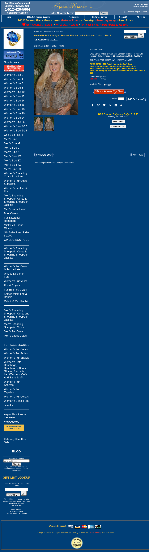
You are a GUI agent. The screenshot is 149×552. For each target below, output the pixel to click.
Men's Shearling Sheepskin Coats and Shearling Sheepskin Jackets (16, 315)
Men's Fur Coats (13, 331)
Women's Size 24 (14, 117)
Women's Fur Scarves (12, 383)
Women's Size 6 (13, 83)
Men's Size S (11, 139)
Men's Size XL (12, 152)
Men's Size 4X (12, 164)
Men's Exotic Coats (15, 335)
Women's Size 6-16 (15, 130)
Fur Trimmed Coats (15, 289)
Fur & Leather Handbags (12, 219)
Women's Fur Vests (15, 281)
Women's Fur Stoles (16, 353)
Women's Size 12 (14, 96)
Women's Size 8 (13, 87)
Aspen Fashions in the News (15, 416)
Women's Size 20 (14, 113)
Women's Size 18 (14, 109)
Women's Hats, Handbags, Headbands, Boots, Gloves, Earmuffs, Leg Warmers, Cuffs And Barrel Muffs (15, 370)
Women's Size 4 (13, 79)
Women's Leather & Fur (15, 190)
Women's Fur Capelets (12, 391)
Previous (44, 154)
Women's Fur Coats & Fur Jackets (15, 268)
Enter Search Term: (62, 13)
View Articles (11, 421)
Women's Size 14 (14, 100)
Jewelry (8, 405)
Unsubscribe (16, 471)
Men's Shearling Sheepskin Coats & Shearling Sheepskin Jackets (16, 200)
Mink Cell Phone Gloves (13, 227)
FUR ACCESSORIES (16, 344)
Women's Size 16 (14, 104)
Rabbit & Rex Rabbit (16, 301)
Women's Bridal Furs (16, 400)
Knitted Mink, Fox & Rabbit (15, 295)
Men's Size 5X (12, 169)
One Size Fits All (14, 134)
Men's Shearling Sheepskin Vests (14, 326)
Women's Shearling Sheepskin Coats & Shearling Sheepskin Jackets (16, 253)
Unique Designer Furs (14, 275)
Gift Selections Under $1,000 (16, 234)
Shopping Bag (132, 12)
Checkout (143, 12)
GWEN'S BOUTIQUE (16, 239)
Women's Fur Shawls (16, 357)
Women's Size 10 (14, 92)
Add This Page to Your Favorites (141, 5)
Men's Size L (11, 147)
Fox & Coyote (12, 285)
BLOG (16, 451)
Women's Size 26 (14, 122)
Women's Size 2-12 (15, 126)
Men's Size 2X (12, 156)
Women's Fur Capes (16, 349)
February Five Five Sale (15, 441)
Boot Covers (11, 213)
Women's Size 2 (13, 74)
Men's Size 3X (12, 160)
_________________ (16, 244)
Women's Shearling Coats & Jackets (15, 175)
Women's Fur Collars (16, 396)
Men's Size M (12, 143)
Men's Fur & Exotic (15, 209)
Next (138, 154)
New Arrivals (11, 62)
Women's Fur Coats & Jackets (15, 182)
